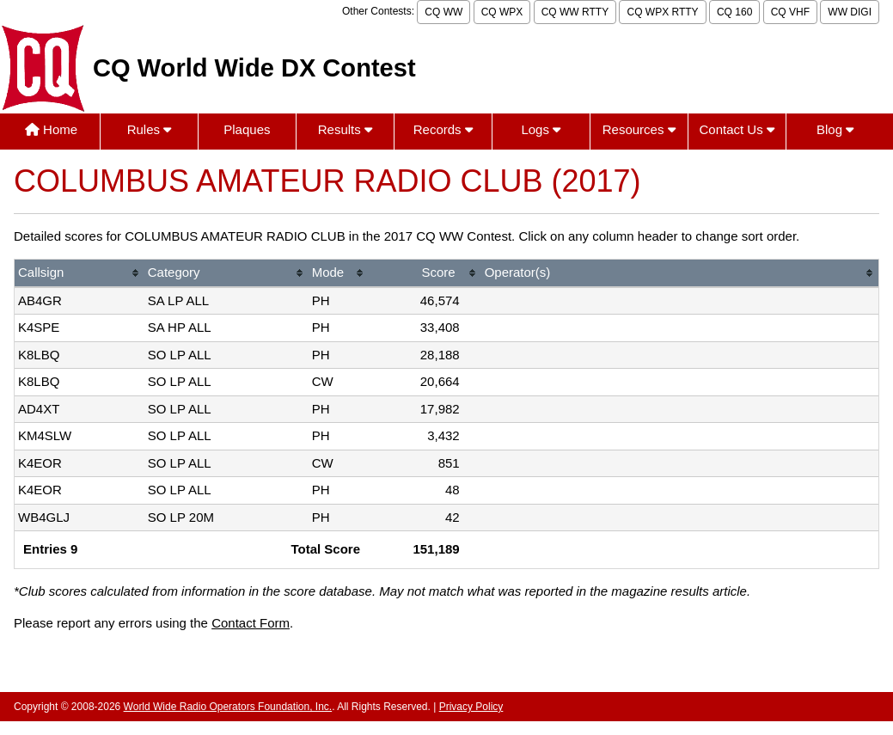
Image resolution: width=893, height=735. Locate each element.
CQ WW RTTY (575, 12)
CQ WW (443, 12)
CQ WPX (502, 12)
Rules (149, 129)
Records (443, 129)
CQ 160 (734, 12)
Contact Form (250, 623)
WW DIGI (850, 12)
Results (345, 129)
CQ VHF (790, 12)
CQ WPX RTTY (662, 12)
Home (51, 129)
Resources (639, 129)
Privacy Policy (471, 707)
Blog (835, 129)
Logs (540, 129)
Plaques (246, 129)
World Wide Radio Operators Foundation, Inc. (228, 707)
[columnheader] (79, 274)
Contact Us (736, 129)
